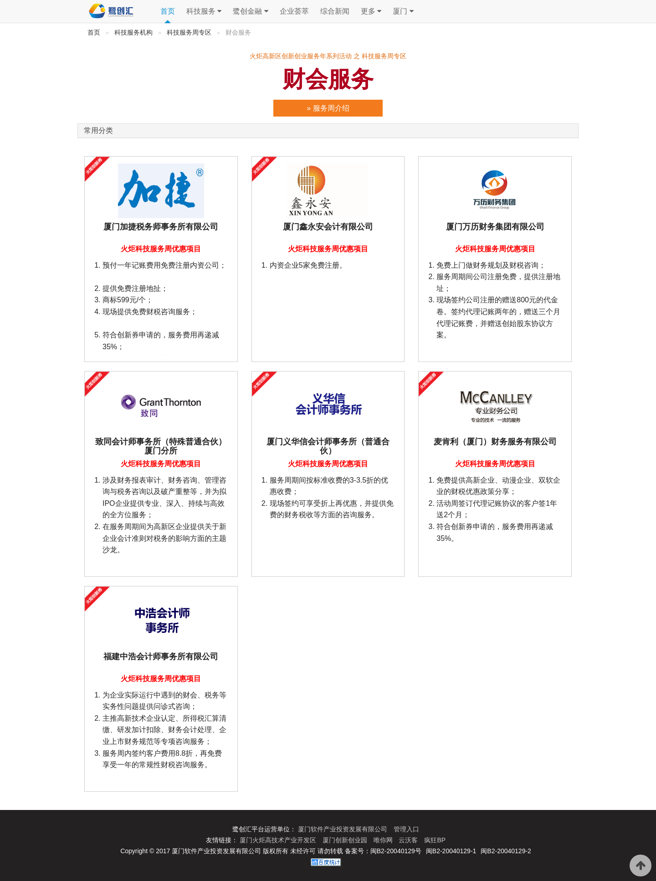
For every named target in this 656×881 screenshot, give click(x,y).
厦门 (403, 11)
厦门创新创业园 (346, 840)
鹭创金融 (250, 11)
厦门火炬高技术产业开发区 (279, 840)
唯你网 (384, 840)
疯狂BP (435, 840)
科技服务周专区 (189, 32)
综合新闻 (334, 11)
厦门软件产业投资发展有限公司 (343, 829)
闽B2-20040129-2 (506, 851)
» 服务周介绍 (328, 108)
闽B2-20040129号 (395, 851)
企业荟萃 (294, 11)
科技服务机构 (133, 32)
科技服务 (203, 11)
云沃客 (409, 840)
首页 (167, 11)
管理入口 (406, 829)
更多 (371, 11)
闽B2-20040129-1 (451, 851)
